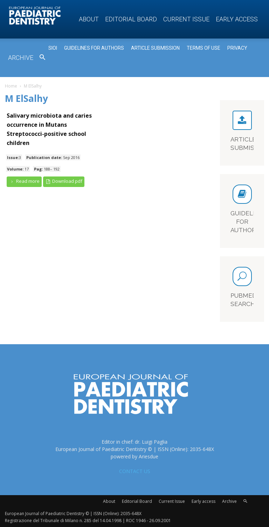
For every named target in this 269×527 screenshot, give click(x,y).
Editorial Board (131, 19)
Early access (237, 19)
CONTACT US (134, 471)
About (89, 19)
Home (11, 86)
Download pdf (64, 181)
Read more (24, 181)
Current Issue (186, 19)
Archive (20, 57)
